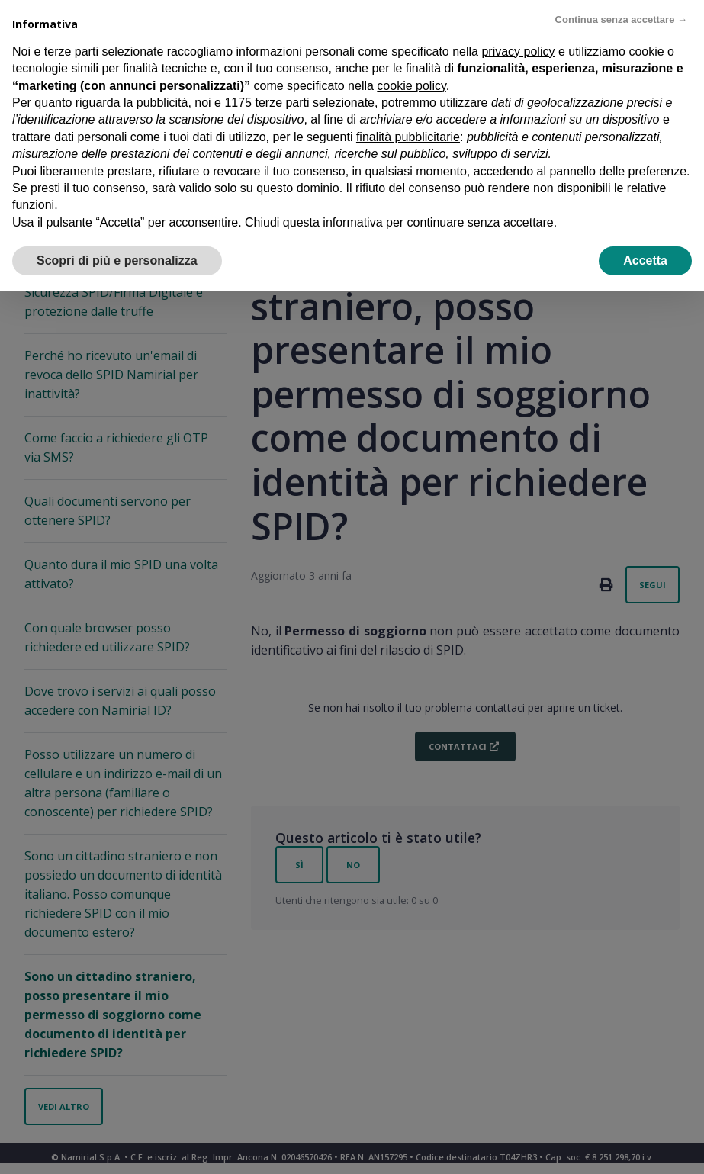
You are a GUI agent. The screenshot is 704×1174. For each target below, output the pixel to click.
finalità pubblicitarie (408, 135)
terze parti (282, 101)
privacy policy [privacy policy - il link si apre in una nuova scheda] (518, 49)
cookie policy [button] (411, 84)
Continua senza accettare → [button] (621, 18)
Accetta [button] (645, 258)
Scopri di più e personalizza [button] (117, 258)
